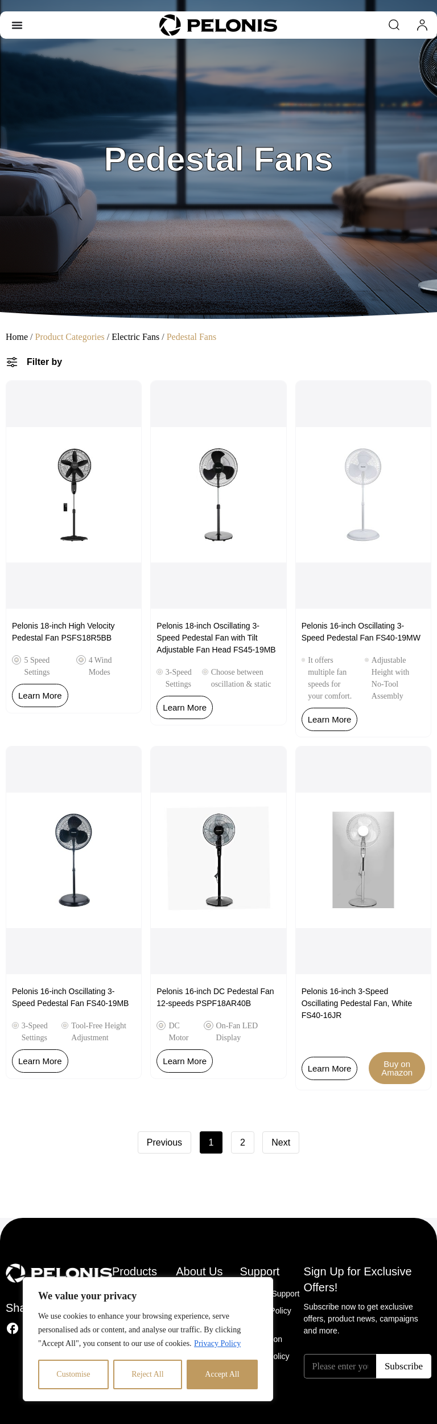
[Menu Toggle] (17, 25)
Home (17, 337)
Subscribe (404, 1366)
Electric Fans (135, 337)
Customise (73, 1374)
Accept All (222, 1374)
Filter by (44, 362)
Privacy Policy (217, 1343)
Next (280, 1142)
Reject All (147, 1374)
